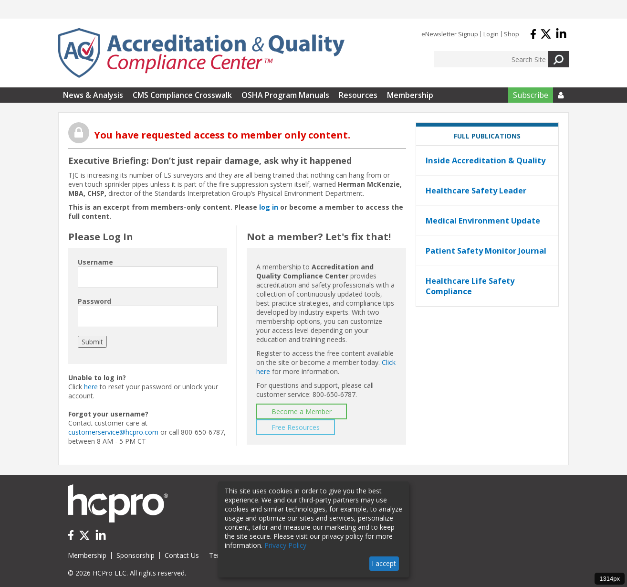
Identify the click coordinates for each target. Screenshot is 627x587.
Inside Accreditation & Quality (485, 160)
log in (268, 207)
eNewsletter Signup (449, 34)
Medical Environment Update (483, 220)
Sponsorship (135, 555)
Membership (410, 95)
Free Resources (296, 427)
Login (491, 34)
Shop (511, 34)
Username (95, 262)
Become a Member (302, 411)
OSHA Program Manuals (285, 95)
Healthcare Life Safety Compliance (470, 286)
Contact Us (182, 555)
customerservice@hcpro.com (113, 432)
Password (94, 301)
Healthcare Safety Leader (476, 190)
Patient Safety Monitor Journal (486, 250)
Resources (358, 95)
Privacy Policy (285, 545)
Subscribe (530, 95)
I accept (384, 563)
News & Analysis (93, 95)
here (91, 386)
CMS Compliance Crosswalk (182, 95)
